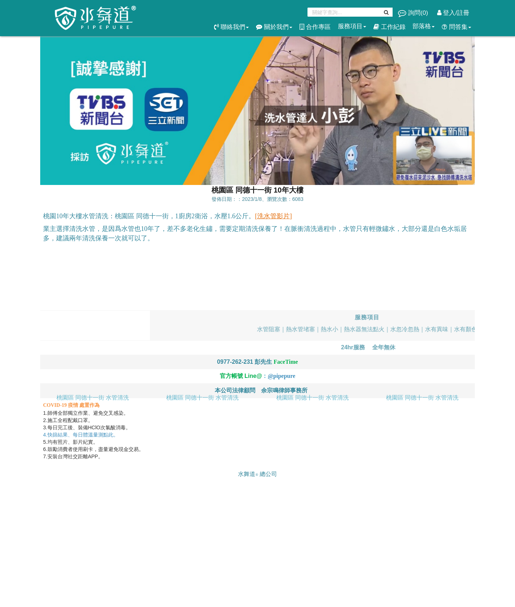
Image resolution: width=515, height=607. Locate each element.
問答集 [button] (456, 27)
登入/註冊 (453, 12)
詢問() (414, 12)
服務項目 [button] (352, 26)
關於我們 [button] (274, 27)
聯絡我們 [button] (231, 27)
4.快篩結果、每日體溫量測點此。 (81, 435)
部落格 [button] (424, 26)
